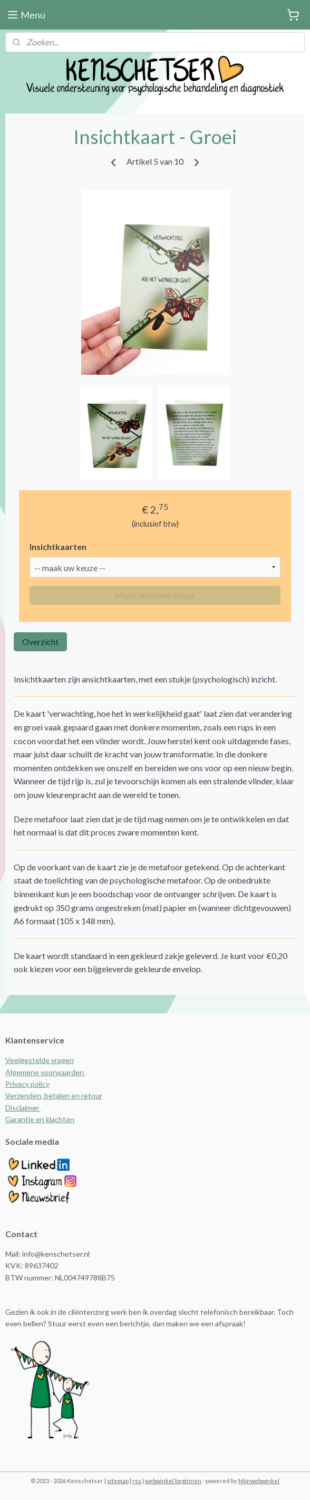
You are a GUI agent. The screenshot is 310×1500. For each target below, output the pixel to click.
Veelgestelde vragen (39, 1060)
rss (136, 1480)
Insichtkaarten (58, 547)
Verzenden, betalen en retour (53, 1095)
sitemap (118, 1480)
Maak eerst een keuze (155, 595)
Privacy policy (27, 1083)
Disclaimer (23, 1107)
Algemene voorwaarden (45, 1072)
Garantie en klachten (39, 1119)
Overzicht (40, 642)
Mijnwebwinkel (258, 1480)
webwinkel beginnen (173, 1480)
